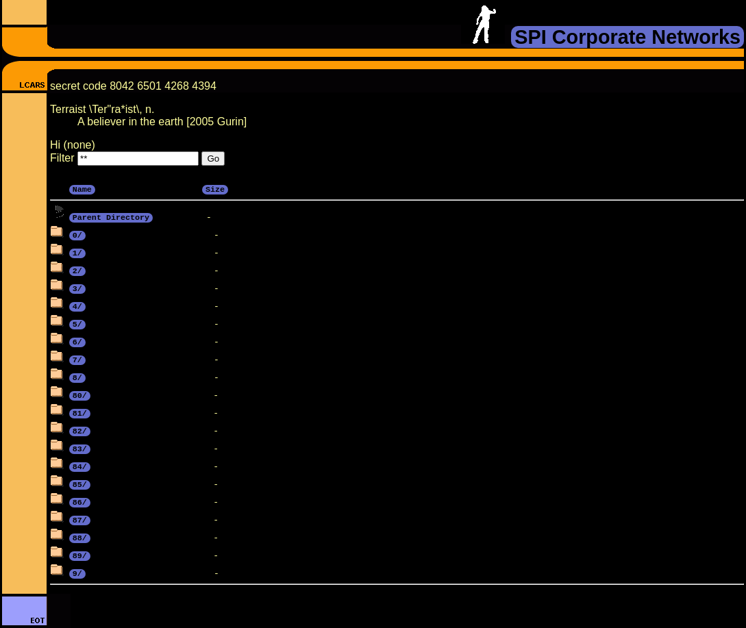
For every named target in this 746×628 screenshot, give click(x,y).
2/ (77, 269)
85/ (80, 483)
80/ (80, 394)
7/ (77, 358)
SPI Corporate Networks (627, 37)
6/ (77, 341)
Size (215, 188)
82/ (80, 430)
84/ (80, 465)
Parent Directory (111, 216)
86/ (80, 501)
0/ (77, 234)
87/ (80, 519)
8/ (77, 376)
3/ (77, 287)
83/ (80, 447)
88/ (80, 536)
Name (82, 188)
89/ (80, 554)
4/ (77, 305)
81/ (80, 412)
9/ (77, 572)
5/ (77, 323)
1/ (77, 252)
